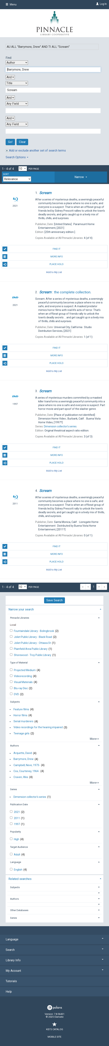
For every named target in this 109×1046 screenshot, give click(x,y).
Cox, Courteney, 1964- (26, 771)
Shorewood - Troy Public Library (33, 655)
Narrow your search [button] (21, 609)
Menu (11, 4)
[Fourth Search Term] (51, 131)
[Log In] (97, 3)
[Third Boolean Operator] (10, 118)
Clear (22, 142)
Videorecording (23, 676)
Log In (103, 3)
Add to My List (54, 272)
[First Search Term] (51, 70)
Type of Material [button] (19, 662)
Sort (6, 174)
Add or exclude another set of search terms (36, 150)
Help (9, 991)
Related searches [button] (20, 879)
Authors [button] (14, 745)
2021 (17, 811)
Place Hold (33, 264)
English (18, 869)
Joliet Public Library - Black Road (33, 636)
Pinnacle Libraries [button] (19, 617)
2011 (17, 818)
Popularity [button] (15, 831)
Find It (31, 249)
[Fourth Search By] (17, 124)
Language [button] (15, 862)
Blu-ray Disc (21, 688)
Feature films (21, 709)
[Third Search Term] (51, 111)
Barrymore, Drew (24, 759)
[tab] (81, 177)
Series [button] (13, 789)
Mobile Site (54, 1036)
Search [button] (54, 950)
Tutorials (11, 981)
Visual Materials (23, 682)
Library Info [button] (54, 960)
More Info (32, 256)
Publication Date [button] (19, 804)
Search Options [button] (17, 157)
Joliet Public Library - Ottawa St (32, 642)
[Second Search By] (17, 83)
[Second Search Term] (51, 90)
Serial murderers (23, 721)
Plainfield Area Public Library (31, 648)
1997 (17, 824)
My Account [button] (54, 970)
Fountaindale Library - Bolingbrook (34, 630)
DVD (17, 694)
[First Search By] (17, 62)
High (17, 839)
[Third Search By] (17, 104)
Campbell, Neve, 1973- (27, 765)
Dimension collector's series (30, 796)
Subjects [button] (15, 701)
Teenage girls (21, 733)
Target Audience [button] (19, 847)
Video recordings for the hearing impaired (38, 727)
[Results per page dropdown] (23, 168)
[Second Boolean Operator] (10, 98)
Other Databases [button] (19, 910)
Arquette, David (23, 753)
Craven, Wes (21, 777)
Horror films (20, 715)
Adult (17, 854)
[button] (81, 177)
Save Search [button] (54, 600)
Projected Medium (25, 670)
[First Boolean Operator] (10, 77)
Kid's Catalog (54, 1027)
